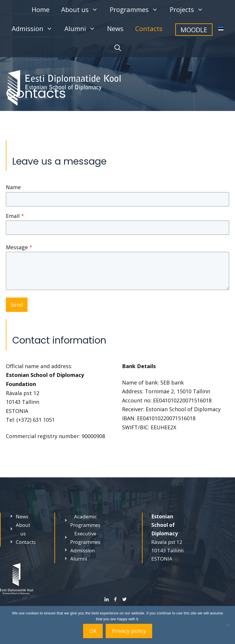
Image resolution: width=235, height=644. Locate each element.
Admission (35, 28)
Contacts (148, 28)
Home (40, 9)
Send (17, 304)
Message (19, 247)
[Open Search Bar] (118, 47)
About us (82, 9)
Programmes (137, 9)
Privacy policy (129, 630)
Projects (189, 9)
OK (93, 630)
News (115, 28)
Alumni (82, 28)
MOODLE (194, 29)
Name (13, 187)
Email (15, 215)
